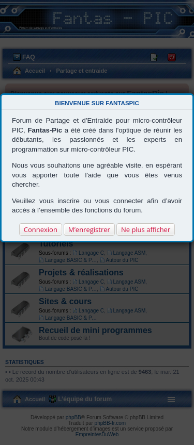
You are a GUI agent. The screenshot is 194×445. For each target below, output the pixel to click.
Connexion (40, 229)
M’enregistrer (89, 229)
